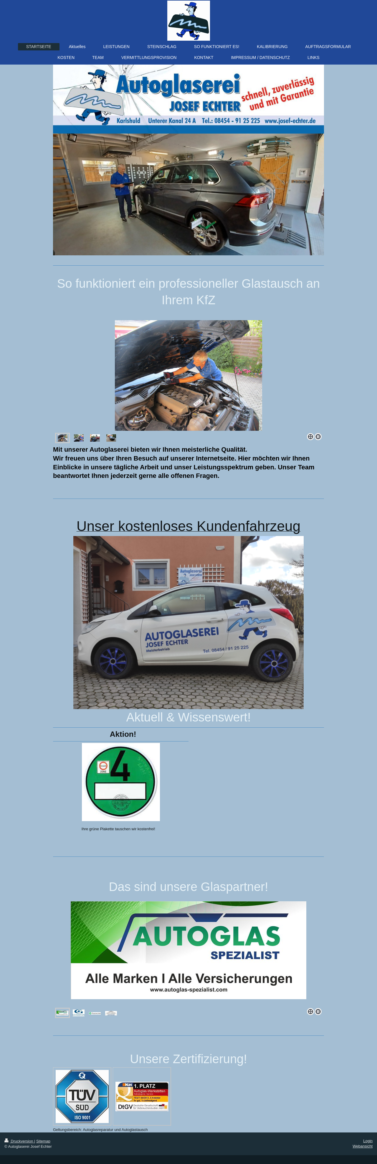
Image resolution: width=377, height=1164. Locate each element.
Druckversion (19, 1141)
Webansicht (363, 1146)
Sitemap (43, 1141)
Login (368, 1141)
